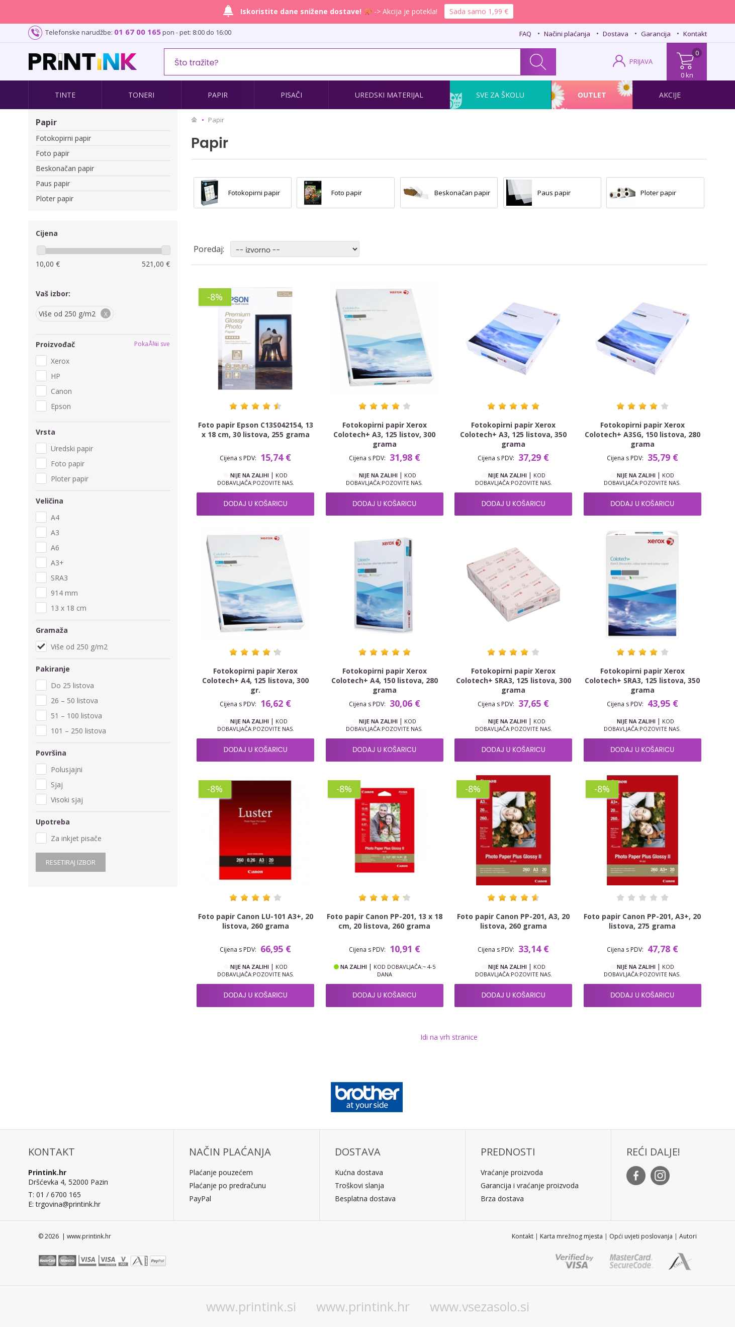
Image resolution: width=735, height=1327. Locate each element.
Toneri (141, 95)
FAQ (525, 33)
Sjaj (57, 784)
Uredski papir (72, 448)
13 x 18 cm (68, 608)
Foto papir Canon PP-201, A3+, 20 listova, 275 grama (642, 921)
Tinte (65, 95)
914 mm (64, 593)
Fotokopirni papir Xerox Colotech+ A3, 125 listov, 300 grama (384, 434)
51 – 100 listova (76, 715)
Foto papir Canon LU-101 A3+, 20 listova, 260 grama (255, 921)
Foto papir (52, 153)
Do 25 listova (72, 685)
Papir (218, 95)
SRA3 (59, 578)
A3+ (57, 562)
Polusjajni (66, 769)
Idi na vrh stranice (449, 1037)
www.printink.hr (363, 1306)
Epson (61, 406)
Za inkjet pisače (76, 838)
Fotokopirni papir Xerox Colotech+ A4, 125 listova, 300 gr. (255, 680)
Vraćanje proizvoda (512, 1172)
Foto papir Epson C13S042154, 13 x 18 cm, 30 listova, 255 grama (255, 429)
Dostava (615, 33)
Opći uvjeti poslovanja (641, 1236)
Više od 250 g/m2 (79, 646)
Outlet (592, 95)
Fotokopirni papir (63, 138)
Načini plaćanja (567, 33)
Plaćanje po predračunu (227, 1185)
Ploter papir (54, 198)
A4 (55, 517)
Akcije (670, 95)
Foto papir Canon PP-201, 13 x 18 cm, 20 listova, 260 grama (384, 921)
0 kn (687, 74)
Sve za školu (500, 95)
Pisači (291, 95)
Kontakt (695, 33)
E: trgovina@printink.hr (64, 1204)
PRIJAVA (641, 61)
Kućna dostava (359, 1172)
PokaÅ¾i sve (152, 344)
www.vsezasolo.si (479, 1306)
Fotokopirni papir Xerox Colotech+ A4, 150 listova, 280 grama (384, 680)
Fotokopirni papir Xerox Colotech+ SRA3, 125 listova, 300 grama (513, 680)
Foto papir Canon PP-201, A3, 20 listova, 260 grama (513, 921)
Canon (61, 391)
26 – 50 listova (74, 700)
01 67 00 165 (137, 32)
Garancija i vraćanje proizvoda (530, 1185)
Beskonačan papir (65, 168)
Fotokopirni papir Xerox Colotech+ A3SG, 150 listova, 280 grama (642, 434)
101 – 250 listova (78, 730)
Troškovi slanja (359, 1185)
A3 (55, 532)
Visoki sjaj (67, 799)
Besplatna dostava (365, 1198)
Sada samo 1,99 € (478, 11)
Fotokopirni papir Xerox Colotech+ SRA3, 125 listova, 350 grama (642, 680)
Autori (688, 1236)
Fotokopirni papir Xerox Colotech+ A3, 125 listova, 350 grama (513, 434)
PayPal (200, 1198)
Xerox (60, 361)
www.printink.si (251, 1306)
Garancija (656, 33)
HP (55, 376)
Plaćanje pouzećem (221, 1172)
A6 (55, 547)
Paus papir (53, 183)
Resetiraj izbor (71, 862)
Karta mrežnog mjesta (571, 1236)
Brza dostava (502, 1198)
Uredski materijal (389, 95)
